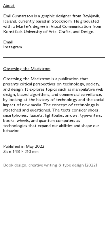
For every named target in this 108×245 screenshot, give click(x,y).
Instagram (12, 47)
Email (8, 42)
